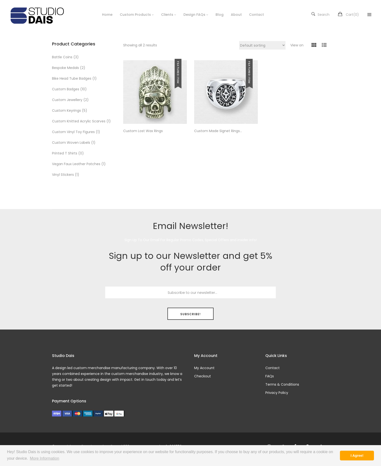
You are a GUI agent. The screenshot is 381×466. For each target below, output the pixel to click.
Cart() (352, 14)
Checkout (202, 376)
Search (320, 14)
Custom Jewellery (67, 99)
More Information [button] (44, 458)
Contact (272, 367)
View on (296, 45)
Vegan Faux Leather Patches (76, 163)
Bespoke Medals (65, 67)
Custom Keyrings (66, 110)
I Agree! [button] (357, 456)
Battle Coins (62, 57)
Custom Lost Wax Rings (143, 131)
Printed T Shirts (64, 153)
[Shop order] (262, 45)
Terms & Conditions (282, 384)
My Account (204, 367)
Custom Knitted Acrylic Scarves (78, 121)
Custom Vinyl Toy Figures (73, 131)
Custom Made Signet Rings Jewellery (217, 131)
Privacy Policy (276, 392)
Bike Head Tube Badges (71, 78)
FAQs (269, 376)
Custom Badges (65, 89)
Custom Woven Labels (71, 142)
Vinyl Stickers (63, 174)
